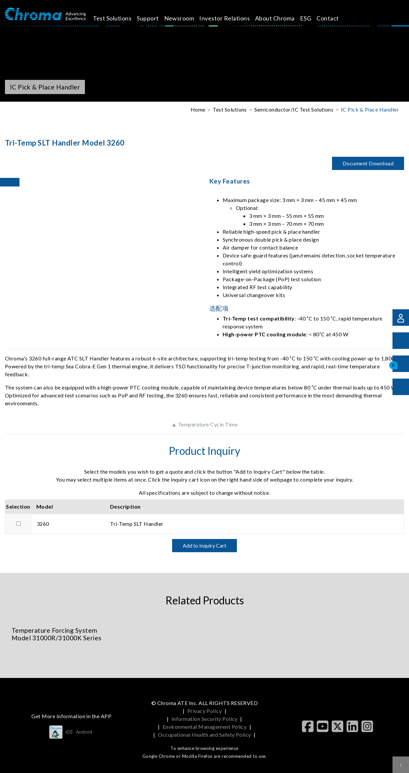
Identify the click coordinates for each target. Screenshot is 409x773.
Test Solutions (118, 18)
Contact (333, 18)
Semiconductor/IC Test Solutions (294, 109)
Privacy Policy (204, 711)
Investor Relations (230, 18)
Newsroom (185, 18)
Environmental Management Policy (205, 726)
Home (198, 109)
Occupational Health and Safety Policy (204, 734)
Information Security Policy (204, 719)
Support (154, 18)
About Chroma (280, 18)
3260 (43, 524)
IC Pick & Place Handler (370, 109)
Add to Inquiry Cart (204, 545)
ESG (311, 18)
